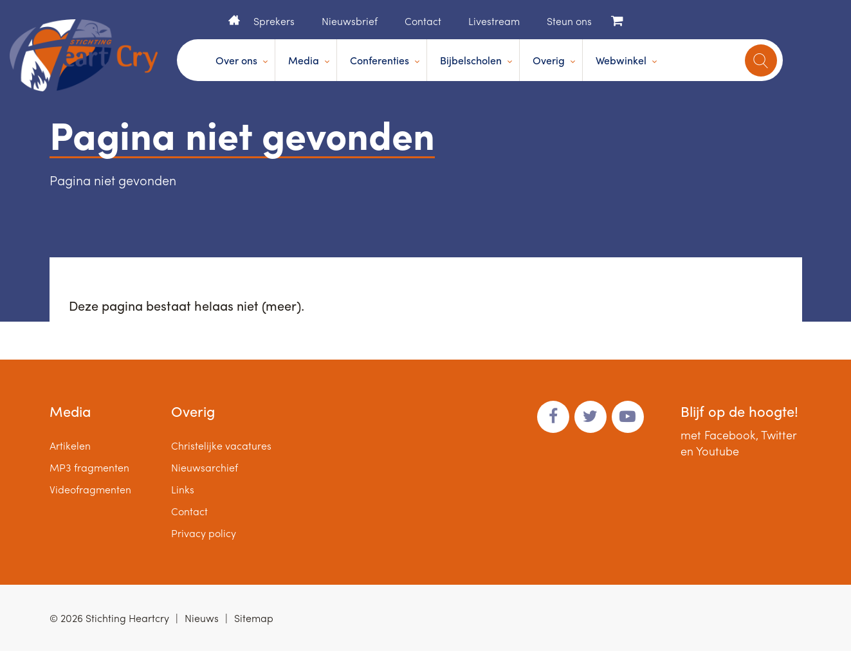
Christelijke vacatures (221, 445)
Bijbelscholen (471, 60)
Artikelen (70, 445)
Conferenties (379, 60)
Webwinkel (621, 60)
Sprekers (274, 21)
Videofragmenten (90, 489)
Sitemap (253, 617)
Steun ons (569, 21)
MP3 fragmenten (89, 467)
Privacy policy (203, 533)
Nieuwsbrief (350, 21)
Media (303, 60)
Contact (423, 21)
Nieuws (202, 617)
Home (234, 20)
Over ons (236, 60)
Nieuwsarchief (204, 467)
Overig (549, 60)
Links (182, 489)
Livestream (494, 21)
